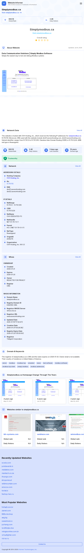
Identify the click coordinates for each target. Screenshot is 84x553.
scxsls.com (6, 463)
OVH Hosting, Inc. (13, 178)
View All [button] (79, 130)
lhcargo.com (7, 477)
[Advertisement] (42, 63)
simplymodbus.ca (75, 136)
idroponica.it (7, 480)
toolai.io (5, 490)
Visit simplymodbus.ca (11, 12)
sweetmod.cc (7, 521)
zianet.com (6, 510)
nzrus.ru (5, 538)
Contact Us (42, 544)
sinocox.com (7, 487)
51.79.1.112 (10, 184)
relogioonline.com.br (10, 531)
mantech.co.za (8, 473)
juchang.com (7, 524)
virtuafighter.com (9, 535)
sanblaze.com (43, 434)
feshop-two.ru (8, 494)
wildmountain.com (9, 484)
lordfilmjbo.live (8, 528)
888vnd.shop (7, 514)
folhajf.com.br (7, 507)
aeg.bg (4, 517)
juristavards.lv (7, 466)
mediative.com (7, 470)
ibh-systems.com (11, 434)
